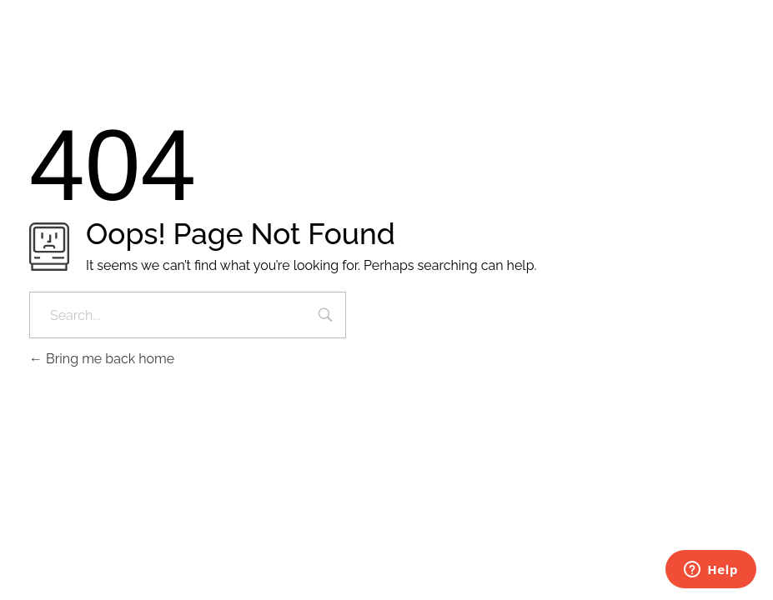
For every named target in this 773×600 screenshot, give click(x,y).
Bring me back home (101, 359)
